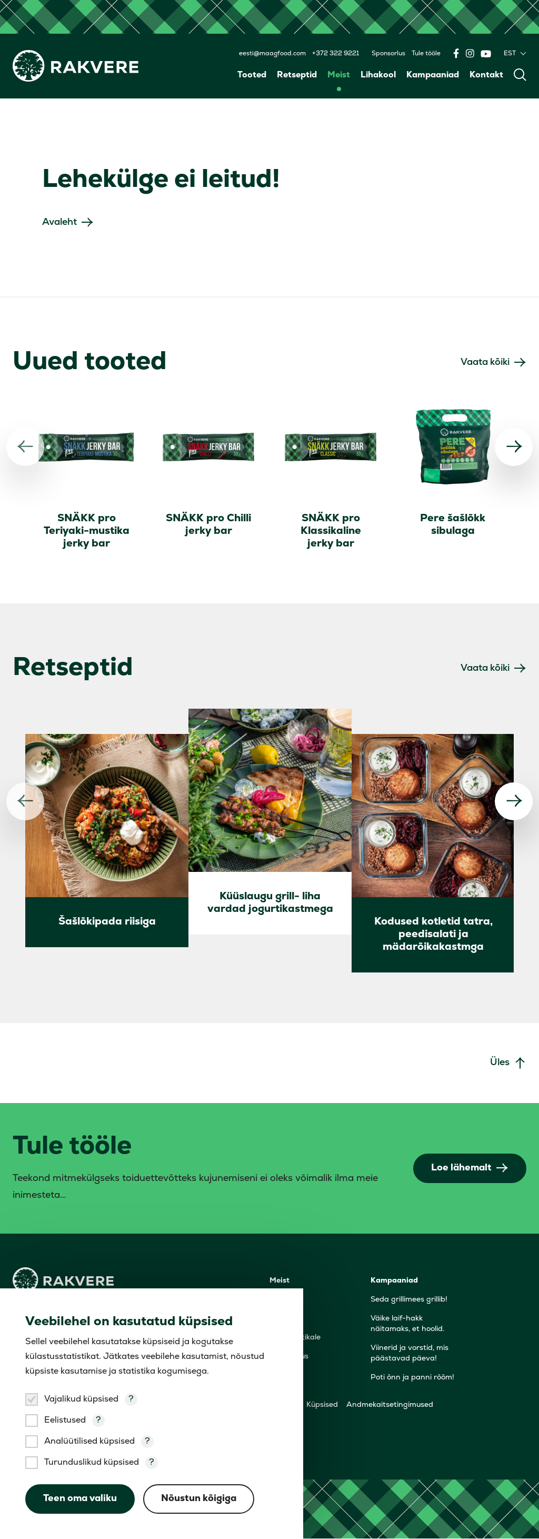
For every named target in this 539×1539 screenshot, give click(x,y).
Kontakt (486, 75)
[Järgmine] (514, 447)
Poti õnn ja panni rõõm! (412, 1378)
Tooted (251, 75)
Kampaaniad (432, 75)
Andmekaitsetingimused (389, 1405)
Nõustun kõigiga (199, 1499)
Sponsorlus (388, 54)
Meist (338, 75)
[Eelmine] (25, 447)
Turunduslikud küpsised (91, 1462)
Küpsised (322, 1405)
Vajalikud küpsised (81, 1399)
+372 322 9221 (335, 54)
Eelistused (65, 1420)
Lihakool (378, 75)
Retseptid (297, 75)
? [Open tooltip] (131, 1399)
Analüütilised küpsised (89, 1441)
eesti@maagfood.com (272, 54)
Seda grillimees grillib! (409, 1300)
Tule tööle (426, 54)
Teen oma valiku (80, 1499)
